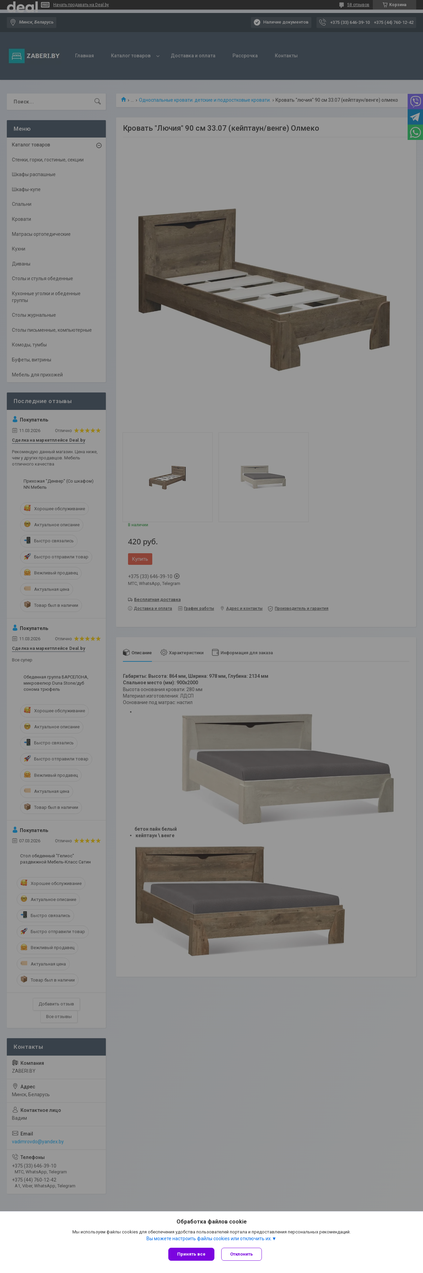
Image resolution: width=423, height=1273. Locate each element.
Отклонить (241, 1254)
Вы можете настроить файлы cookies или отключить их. (209, 1238)
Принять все (191, 1254)
